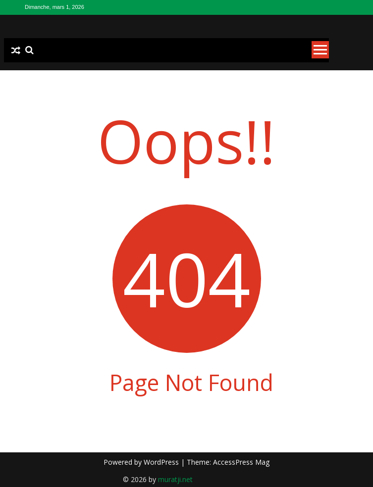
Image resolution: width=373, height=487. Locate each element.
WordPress (162, 462)
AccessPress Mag (241, 462)
